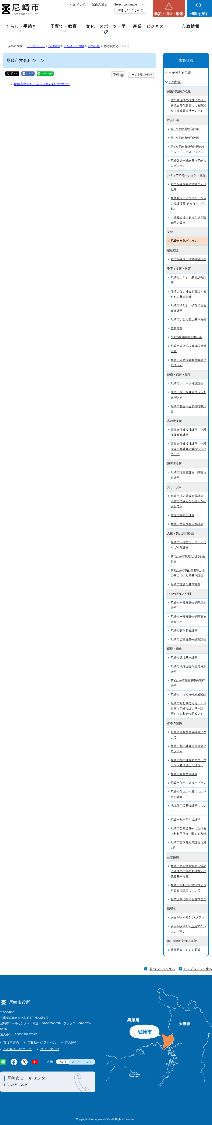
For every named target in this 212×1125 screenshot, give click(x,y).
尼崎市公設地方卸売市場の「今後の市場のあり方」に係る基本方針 (188, 871)
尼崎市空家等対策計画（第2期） (188, 845)
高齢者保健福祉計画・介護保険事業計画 (188, 432)
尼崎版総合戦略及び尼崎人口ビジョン (188, 163)
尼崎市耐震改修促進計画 (187, 524)
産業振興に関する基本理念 (188, 899)
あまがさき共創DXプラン (187, 917)
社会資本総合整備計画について (188, 735)
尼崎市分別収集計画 (184, 630)
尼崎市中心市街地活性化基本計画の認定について (188, 888)
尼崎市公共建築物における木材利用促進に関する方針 (188, 831)
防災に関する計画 (182, 515)
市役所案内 (11, 1042)
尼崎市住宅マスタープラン (188, 782)
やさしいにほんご (130, 10)
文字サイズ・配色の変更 (90, 4)
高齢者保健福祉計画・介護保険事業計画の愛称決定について (188, 449)
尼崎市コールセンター (28, 1078)
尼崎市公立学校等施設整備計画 (188, 348)
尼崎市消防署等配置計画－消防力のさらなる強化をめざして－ (188, 501)
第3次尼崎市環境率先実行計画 (188, 683)
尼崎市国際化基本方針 (185, 584)
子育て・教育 (63, 26)
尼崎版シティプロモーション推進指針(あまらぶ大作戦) (188, 203)
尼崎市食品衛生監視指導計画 (188, 409)
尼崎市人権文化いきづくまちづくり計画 (188, 545)
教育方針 (177, 328)
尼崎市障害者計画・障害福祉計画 (188, 475)
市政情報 (191, 26)
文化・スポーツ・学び (106, 29)
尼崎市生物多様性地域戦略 (188, 694)
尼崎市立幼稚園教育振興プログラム (188, 363)
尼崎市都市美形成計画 (185, 819)
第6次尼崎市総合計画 (185, 129)
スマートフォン (82, 1061)
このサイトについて (17, 1049)
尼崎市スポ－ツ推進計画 (187, 383)
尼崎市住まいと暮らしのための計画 (188, 794)
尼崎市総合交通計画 (184, 774)
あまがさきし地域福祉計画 (188, 259)
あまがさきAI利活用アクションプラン (188, 929)
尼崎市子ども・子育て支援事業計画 (188, 308)
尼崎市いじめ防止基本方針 (188, 319)
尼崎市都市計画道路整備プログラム (188, 749)
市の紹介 (71, 1042)
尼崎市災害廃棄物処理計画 (188, 639)
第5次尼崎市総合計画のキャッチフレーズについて (188, 149)
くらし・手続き (21, 26)
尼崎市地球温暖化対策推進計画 (188, 669)
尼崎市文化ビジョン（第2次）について (42, 84)
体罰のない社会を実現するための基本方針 (188, 294)
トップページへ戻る (197, 969)
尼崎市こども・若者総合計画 (188, 280)
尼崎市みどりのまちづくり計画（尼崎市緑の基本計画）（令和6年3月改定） (188, 708)
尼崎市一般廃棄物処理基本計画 (188, 605)
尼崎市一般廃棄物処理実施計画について (188, 619)
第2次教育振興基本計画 (186, 337)
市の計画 (94, 46)
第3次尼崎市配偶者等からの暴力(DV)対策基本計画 (188, 573)
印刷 (116, 74)
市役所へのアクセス (42, 1042)
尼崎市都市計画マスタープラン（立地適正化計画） (188, 763)
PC (61, 1061)
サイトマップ (49, 1049)
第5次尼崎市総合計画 (185, 138)
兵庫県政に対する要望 (185, 949)
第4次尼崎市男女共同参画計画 (188, 559)
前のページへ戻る (162, 969)
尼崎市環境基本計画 (184, 657)
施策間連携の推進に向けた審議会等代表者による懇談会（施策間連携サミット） (188, 105)
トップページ (36, 46)
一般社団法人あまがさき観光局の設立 (188, 220)
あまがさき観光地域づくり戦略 (188, 187)
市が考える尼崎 (74, 46)
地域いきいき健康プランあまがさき (188, 395)
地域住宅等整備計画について (188, 808)
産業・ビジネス (148, 26)
